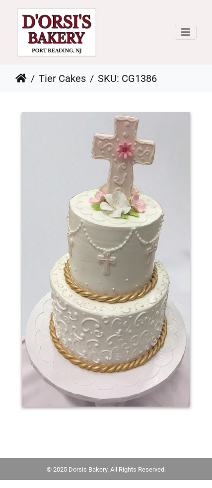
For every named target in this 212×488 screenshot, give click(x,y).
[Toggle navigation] (186, 32)
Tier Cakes (62, 78)
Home (21, 78)
